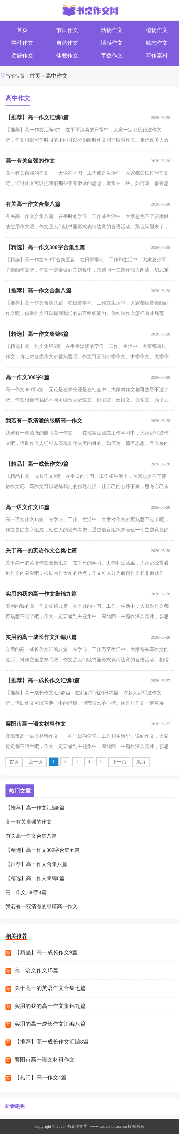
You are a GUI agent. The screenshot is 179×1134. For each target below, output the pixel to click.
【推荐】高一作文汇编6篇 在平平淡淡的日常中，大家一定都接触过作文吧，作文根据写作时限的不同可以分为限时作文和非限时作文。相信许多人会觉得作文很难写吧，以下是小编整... (87, 136)
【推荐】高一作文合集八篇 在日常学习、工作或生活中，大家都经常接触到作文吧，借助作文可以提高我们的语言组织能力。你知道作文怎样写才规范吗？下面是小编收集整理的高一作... (87, 309)
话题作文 (22, 55)
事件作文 (22, 43)
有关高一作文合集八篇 (32, 204)
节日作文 (67, 30)
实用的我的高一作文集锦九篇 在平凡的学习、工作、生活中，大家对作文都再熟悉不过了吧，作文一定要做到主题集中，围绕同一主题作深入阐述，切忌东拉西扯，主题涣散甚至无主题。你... (87, 613)
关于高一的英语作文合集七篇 (41, 550)
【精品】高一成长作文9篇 (37, 464)
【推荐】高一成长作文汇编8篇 (42, 680)
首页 (22, 30)
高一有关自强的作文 (30, 161)
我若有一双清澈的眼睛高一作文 (43, 420)
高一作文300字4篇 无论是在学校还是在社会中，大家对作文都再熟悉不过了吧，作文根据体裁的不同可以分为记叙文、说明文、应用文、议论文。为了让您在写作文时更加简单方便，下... (87, 396)
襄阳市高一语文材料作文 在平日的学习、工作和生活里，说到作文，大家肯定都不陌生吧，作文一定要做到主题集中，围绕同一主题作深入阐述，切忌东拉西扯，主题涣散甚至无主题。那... (87, 743)
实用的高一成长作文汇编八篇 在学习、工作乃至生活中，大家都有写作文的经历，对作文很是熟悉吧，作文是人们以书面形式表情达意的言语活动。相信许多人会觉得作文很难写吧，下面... (87, 656)
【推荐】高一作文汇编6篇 (37, 117)
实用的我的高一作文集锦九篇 (41, 594)
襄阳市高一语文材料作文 (35, 724)
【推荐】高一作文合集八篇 (38, 291)
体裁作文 (67, 55)
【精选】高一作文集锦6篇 (37, 334)
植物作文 (157, 30)
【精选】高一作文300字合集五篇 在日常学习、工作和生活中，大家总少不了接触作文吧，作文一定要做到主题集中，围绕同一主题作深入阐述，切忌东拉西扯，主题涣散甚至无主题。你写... (87, 266)
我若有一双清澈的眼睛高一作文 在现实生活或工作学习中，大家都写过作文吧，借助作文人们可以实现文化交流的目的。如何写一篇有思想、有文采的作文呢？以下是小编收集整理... (87, 439)
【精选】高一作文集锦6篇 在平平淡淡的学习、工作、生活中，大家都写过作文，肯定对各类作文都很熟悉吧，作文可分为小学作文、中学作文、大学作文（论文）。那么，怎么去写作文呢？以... (87, 353)
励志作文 (157, 43)
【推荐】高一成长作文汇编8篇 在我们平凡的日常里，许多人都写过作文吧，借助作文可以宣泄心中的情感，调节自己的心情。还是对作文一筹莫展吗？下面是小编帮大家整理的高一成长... (84, 699)
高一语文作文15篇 (27, 507)
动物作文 (112, 30)
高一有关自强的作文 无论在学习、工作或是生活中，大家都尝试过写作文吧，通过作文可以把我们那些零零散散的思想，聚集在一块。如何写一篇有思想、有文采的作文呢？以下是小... (87, 179)
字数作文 (112, 55)
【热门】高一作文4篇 (40, 1077)
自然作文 (67, 43)
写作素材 (157, 55)
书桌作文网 (77, 1126)
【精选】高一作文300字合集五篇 (45, 247)
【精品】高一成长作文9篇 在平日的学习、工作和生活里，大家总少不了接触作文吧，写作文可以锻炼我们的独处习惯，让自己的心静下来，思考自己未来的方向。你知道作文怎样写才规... (87, 483)
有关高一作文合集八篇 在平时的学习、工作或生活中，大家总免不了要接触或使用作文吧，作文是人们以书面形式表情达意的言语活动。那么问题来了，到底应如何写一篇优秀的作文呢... (87, 223)
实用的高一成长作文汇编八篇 (41, 637)
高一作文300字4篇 (27, 377)
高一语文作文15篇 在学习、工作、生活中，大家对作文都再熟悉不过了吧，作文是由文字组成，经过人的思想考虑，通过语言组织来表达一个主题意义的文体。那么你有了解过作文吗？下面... (87, 526)
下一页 (119, 761)
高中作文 (57, 76)
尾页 (141, 761)
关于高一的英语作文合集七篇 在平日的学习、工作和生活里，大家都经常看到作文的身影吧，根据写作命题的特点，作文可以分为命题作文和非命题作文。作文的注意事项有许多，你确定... (87, 569)
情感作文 (112, 43)
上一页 (35, 761)
